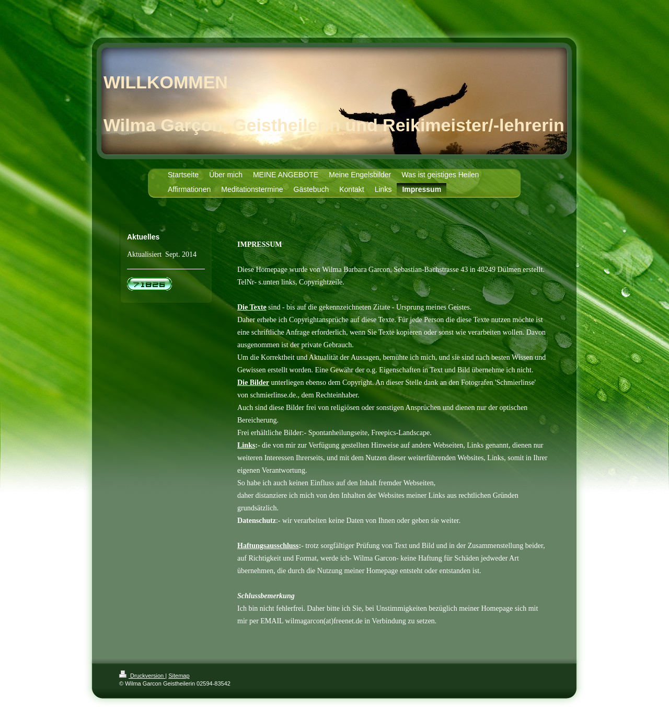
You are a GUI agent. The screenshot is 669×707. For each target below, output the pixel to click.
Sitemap (178, 675)
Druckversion (142, 675)
